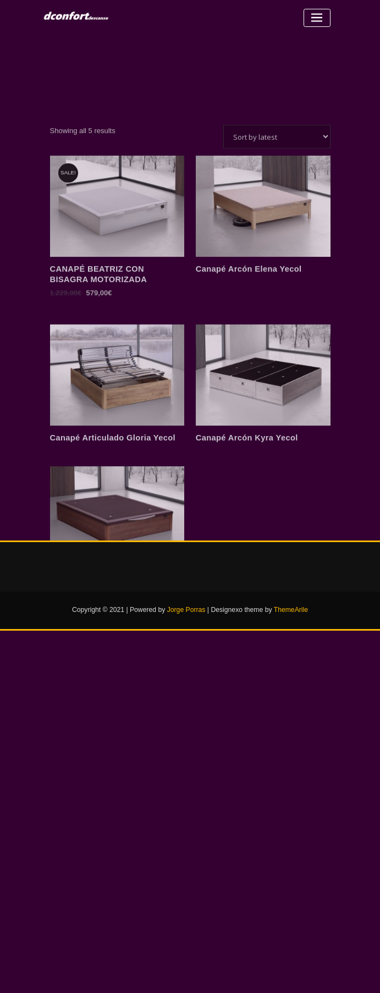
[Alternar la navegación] (317, 18)
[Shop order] (277, 192)
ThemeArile (291, 610)
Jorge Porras (186, 610)
